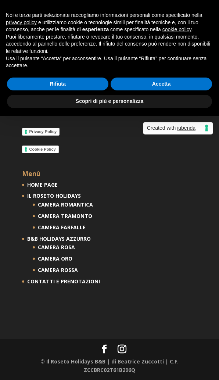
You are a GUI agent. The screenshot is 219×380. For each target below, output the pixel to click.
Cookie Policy (42, 149)
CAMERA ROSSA (58, 269)
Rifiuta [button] (58, 84)
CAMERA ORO (55, 258)
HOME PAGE (42, 184)
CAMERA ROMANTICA (65, 204)
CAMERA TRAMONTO (65, 215)
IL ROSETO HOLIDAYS (54, 195)
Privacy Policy (43, 131)
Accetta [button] (161, 84)
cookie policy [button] (176, 29)
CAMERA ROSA (56, 247)
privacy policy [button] (21, 22)
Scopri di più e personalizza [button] (109, 101)
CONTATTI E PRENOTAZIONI (63, 281)
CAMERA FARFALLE (62, 227)
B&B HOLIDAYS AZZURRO (59, 238)
